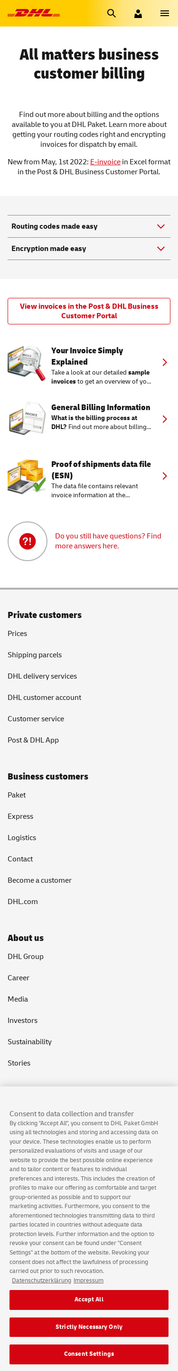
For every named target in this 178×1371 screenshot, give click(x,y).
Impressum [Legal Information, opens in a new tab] (88, 1293)
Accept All (89, 1313)
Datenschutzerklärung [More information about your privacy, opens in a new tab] (41, 1293)
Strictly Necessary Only (89, 1340)
